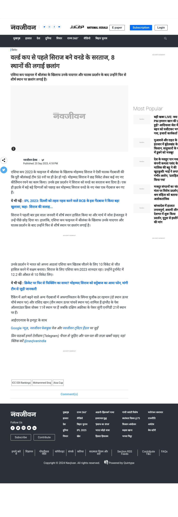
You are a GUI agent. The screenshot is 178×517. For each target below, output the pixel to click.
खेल (78, 436)
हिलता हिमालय (101, 436)
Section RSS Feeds (124, 453)
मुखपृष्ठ (66, 412)
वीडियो (80, 418)
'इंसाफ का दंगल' (102, 424)
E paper (117, 27)
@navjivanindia (35, 341)
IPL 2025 (81, 430)
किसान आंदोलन (129, 424)
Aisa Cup (58, 382)
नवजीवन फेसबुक (40, 328)
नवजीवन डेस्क (30, 160)
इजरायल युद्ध (101, 418)
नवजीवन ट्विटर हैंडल (75, 328)
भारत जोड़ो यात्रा (102, 430)
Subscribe (21, 437)
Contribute (44, 437)
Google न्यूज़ (19, 328)
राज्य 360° (82, 412)
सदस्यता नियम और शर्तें (98, 453)
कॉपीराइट (60, 451)
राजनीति (151, 418)
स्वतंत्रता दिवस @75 (131, 418)
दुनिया (65, 430)
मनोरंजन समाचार (155, 412)
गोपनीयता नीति (44, 453)
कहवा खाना (127, 430)
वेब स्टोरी (152, 430)
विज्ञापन (29, 451)
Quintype (128, 463)
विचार (65, 436)
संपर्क (71, 451)
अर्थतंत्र (151, 424)
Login (161, 27)
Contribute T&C (148, 453)
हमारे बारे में (16, 453)
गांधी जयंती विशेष (130, 412)
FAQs (164, 451)
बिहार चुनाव (82, 424)
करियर (80, 451)
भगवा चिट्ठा (127, 436)
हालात (65, 418)
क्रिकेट (14, 50)
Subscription (141, 27)
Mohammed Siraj (42, 382)
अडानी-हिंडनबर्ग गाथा (104, 412)
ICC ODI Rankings (21, 382)
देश (64, 424)
